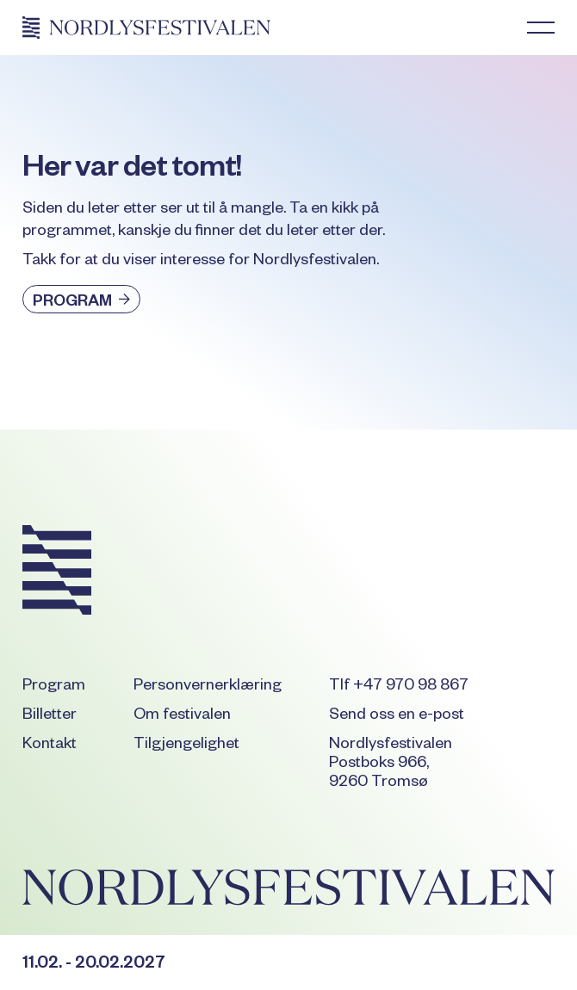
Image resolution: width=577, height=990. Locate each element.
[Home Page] (146, 27)
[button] (541, 27)
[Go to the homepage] (56, 572)
